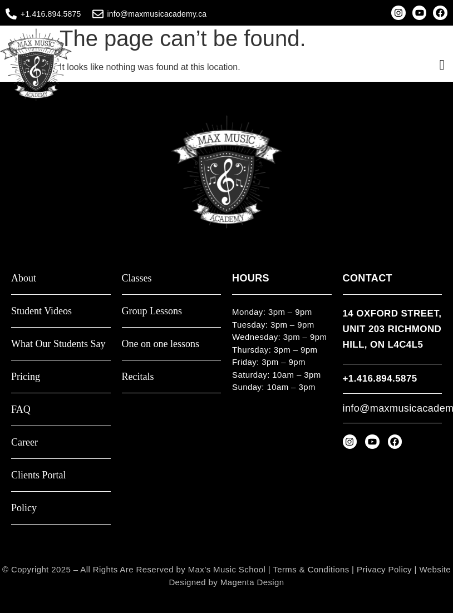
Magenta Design (252, 582)
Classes (137, 278)
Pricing (25, 377)
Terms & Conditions (311, 569)
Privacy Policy (384, 569)
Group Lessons (152, 311)
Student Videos (41, 311)
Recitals (138, 377)
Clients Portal (38, 475)
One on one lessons (160, 344)
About (23, 278)
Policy (24, 508)
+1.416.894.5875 (51, 13)
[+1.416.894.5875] (11, 13)
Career (24, 442)
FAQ (21, 409)
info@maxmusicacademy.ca (157, 13)
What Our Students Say (58, 344)
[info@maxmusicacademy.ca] (98, 13)
